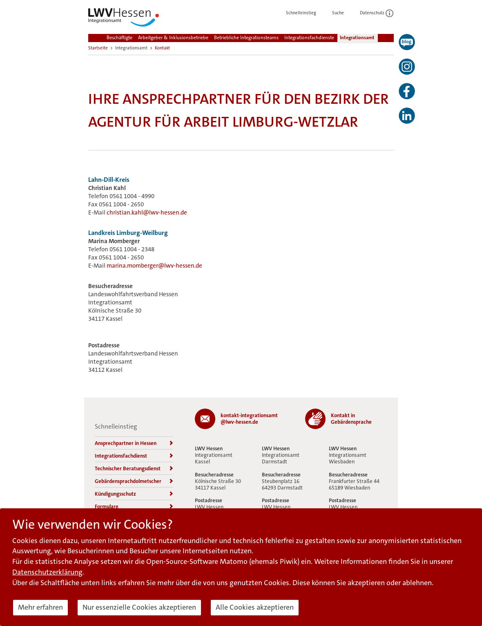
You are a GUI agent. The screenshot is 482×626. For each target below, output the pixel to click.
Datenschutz (376, 13)
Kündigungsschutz (134, 494)
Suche (342, 13)
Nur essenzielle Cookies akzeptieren (139, 607)
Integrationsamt (357, 37)
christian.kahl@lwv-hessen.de (147, 212)
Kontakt (162, 48)
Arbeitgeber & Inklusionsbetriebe (173, 37)
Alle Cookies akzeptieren (255, 607)
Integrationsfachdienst (134, 456)
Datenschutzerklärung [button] (47, 572)
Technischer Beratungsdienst (134, 468)
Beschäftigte (119, 37)
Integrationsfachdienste (309, 37)
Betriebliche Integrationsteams (246, 37)
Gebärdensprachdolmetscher (134, 481)
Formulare (134, 506)
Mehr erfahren (40, 607)
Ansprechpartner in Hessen (134, 443)
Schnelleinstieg (305, 13)
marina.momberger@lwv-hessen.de (154, 266)
